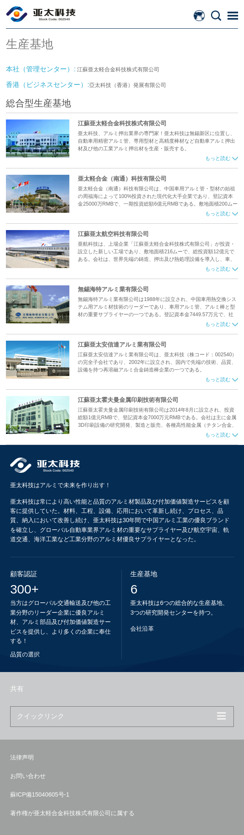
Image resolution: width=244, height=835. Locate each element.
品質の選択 (25, 654)
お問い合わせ (28, 776)
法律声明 (22, 757)
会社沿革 (142, 628)
